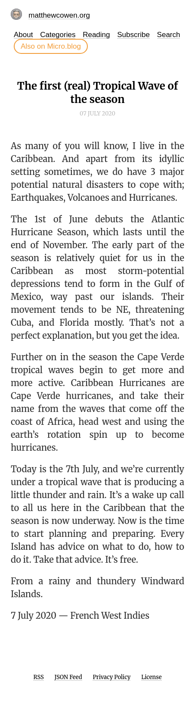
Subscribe (133, 35)
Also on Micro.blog (51, 46)
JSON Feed (68, 677)
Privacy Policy (111, 677)
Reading (96, 35)
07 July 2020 (97, 113)
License (151, 677)
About (23, 35)
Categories (57, 35)
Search (168, 35)
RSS (38, 677)
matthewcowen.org (59, 15)
